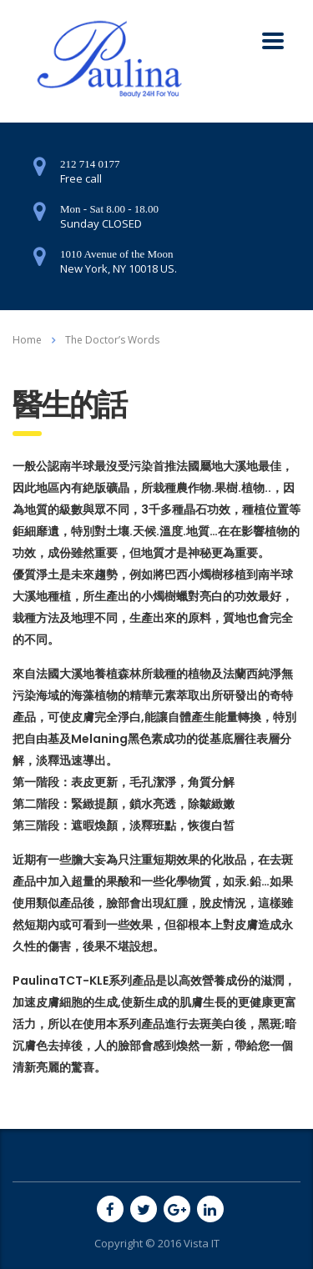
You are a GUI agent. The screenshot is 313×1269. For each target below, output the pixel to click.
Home (27, 340)
